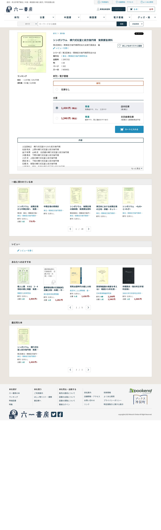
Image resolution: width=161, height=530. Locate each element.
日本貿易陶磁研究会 (103, 293)
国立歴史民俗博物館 (51, 294)
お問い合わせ (89, 400)
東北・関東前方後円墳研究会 (75, 56)
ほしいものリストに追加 (132, 45)
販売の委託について (67, 393)
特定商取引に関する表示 (113, 404)
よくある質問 (148, 2)
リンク (86, 404)
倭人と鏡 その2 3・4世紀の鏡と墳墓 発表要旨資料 (27, 289)
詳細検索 (135, 24)
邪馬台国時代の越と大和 (80, 286)
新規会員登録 (105, 9)
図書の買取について (67, 400)
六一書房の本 (14, 393)
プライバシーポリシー (113, 400)
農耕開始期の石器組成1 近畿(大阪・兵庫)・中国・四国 (55, 290)
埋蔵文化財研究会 (24, 293)
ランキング (13, 397)
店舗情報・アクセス (125, 2)
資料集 (62, 33)
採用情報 (107, 392)
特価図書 (12, 400)
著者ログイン (64, 404)
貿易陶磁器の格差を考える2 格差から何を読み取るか (106, 289)
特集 (11, 404)
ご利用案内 (104, 2)
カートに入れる (129, 129)
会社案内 (87, 392)
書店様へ (37, 400)
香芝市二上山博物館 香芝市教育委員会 (85, 290)
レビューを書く (62, 48)
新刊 (54, 33)
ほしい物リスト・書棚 (43, 397)
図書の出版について (67, 397)
